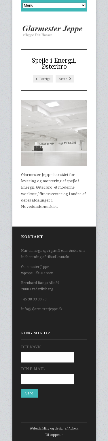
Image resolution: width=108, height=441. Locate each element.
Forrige (43, 78)
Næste (64, 78)
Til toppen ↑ (54, 434)
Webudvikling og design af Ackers (54, 428)
